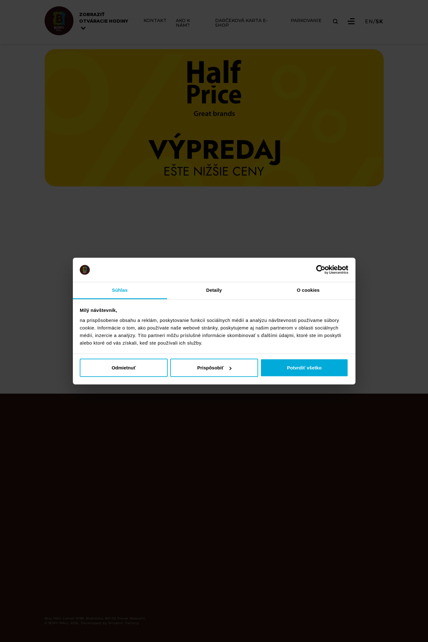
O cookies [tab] (308, 290)
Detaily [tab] (214, 290)
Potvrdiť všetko (304, 367)
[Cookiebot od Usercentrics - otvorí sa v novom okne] (320, 269)
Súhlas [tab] (120, 290)
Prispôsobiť (214, 367)
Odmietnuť (123, 367)
